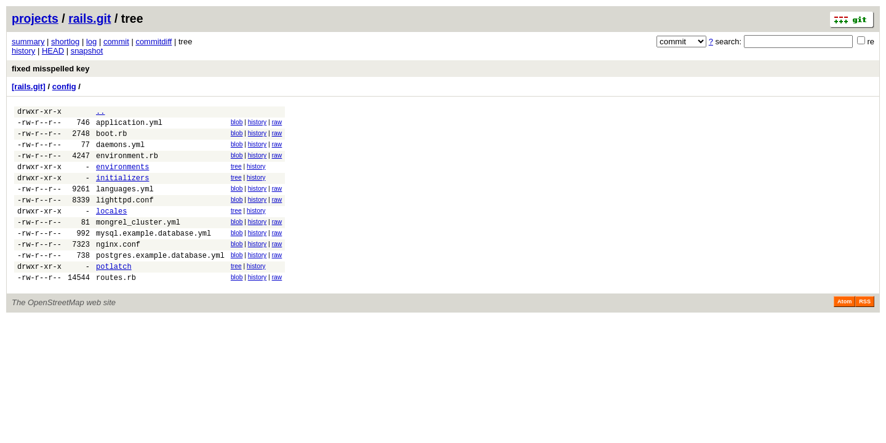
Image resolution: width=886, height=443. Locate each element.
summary (28, 41)
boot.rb (111, 139)
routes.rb (116, 306)
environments (122, 177)
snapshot (87, 50)
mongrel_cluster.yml (138, 242)
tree (236, 175)
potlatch (114, 294)
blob (237, 124)
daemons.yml (120, 151)
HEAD (53, 50)
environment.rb (127, 164)
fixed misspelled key (50, 68)
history (23, 50)
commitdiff (153, 41)
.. (100, 113)
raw (277, 124)
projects (35, 18)
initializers (122, 190)
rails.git (89, 18)
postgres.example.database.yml (160, 281)
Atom (844, 331)
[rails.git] (29, 86)
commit (116, 41)
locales (111, 229)
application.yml (129, 126)
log (91, 41)
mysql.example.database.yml (153, 255)
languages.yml (125, 203)
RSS (865, 331)
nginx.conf (118, 268)
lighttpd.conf (125, 216)
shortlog (65, 41)
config (64, 86)
